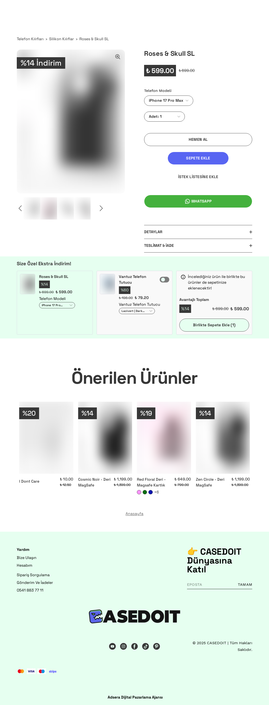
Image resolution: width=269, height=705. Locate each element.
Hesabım (24, 565)
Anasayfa (135, 513)
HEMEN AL (198, 139)
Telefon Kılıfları (30, 38)
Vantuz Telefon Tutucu (132, 279)
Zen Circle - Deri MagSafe (210, 482)
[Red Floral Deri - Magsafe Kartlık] (164, 438)
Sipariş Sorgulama (33, 574)
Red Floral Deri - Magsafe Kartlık (151, 482)
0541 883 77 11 (30, 590)
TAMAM (245, 584)
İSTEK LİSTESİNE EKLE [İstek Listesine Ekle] (198, 176)
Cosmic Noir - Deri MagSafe (94, 482)
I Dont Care (29, 481)
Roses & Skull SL (94, 38)
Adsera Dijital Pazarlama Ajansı (135, 697)
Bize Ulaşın (26, 557)
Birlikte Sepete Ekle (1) (214, 324)
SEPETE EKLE (198, 158)
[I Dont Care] (46, 438)
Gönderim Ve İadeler (35, 582)
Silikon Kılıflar (61, 38)
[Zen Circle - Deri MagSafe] (223, 438)
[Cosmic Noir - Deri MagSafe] (105, 438)
